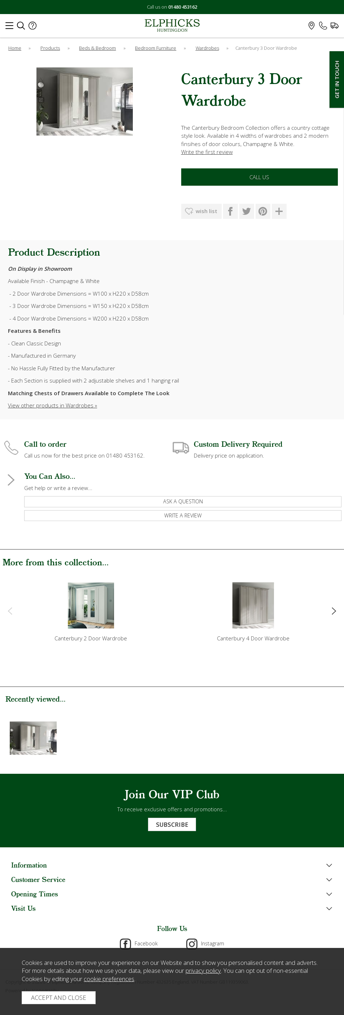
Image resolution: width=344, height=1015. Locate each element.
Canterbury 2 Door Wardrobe (91, 638)
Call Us (259, 177)
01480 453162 (182, 7)
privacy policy (203, 970)
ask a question (183, 501)
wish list (206, 211)
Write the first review (207, 151)
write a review (183, 515)
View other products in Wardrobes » (52, 405)
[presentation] (10, 610)
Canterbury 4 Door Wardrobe (253, 638)
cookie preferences (109, 979)
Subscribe (172, 824)
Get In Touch (336, 79)
